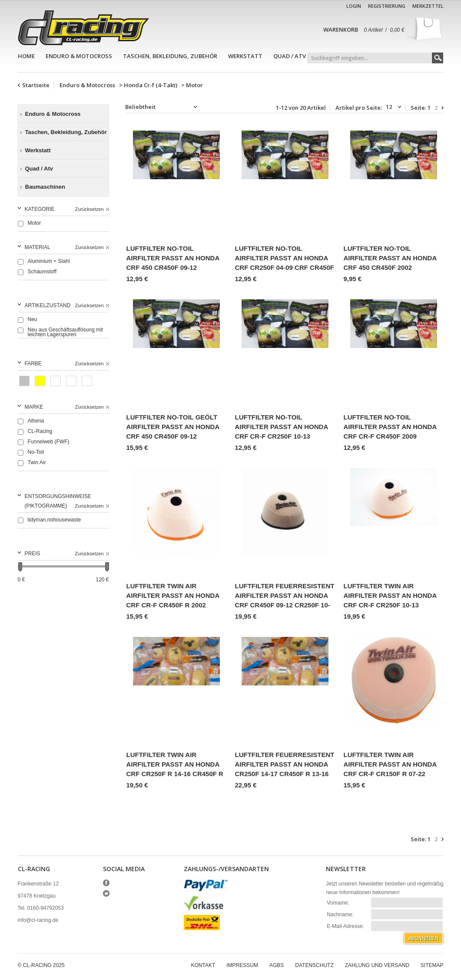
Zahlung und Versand (377, 965)
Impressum (242, 965)
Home (26, 56)
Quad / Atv (289, 56)
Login (353, 6)
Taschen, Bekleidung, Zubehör (170, 56)
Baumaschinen (45, 187)
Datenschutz (314, 965)
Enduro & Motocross (79, 56)
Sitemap (432, 965)
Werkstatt (245, 56)
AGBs (276, 965)
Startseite (36, 85)
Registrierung (386, 6)
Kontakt (203, 965)
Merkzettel (428, 6)
